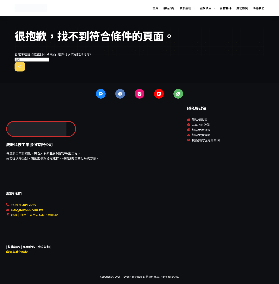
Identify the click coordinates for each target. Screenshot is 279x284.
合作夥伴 (226, 8)
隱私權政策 (199, 119)
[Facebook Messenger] (101, 94)
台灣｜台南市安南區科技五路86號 (34, 215)
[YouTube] (159, 94)
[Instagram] (139, 94)
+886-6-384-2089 (23, 204)
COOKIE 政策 (201, 124)
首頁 (155, 8)
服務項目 (208, 8)
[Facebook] (120, 94)
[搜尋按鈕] (20, 66)
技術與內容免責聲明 (206, 140)
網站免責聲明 (201, 135)
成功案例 (242, 8)
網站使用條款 (201, 129)
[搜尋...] (32, 60)
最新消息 (169, 8)
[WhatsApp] (178, 94)
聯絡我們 (258, 8)
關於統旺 (188, 8)
